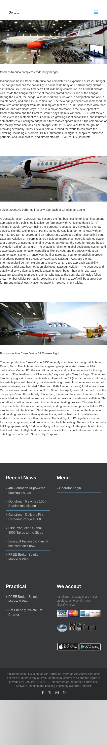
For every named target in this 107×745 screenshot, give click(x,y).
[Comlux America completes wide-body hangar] (53, 42)
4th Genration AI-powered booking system (27, 490)
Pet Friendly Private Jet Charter (25, 612)
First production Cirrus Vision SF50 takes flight (29, 353)
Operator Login (70, 488)
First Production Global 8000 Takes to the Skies (25, 530)
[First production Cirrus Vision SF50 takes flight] (53, 323)
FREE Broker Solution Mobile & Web (24, 557)
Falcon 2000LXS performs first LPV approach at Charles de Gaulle (42, 209)
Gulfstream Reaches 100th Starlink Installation (27, 504)
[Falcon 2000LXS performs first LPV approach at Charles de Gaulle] (53, 179)
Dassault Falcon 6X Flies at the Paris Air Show (28, 544)
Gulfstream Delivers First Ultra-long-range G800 (26, 517)
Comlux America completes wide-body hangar (29, 72)
